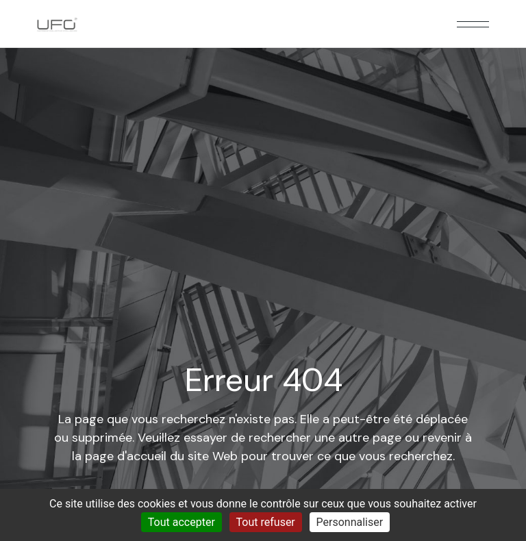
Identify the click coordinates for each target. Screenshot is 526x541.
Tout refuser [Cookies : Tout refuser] (265, 522)
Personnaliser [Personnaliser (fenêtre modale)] (350, 522)
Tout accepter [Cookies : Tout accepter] (181, 522)
